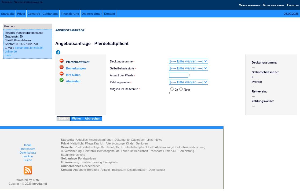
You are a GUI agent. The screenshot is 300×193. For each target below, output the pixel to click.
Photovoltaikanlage (87, 147)
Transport (155, 151)
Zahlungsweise (120, 82)
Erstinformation (137, 169)
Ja (176, 89)
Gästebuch (138, 139)
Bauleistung (186, 151)
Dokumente (122, 139)
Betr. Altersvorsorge (161, 147)
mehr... (9, 55)
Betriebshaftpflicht (135, 147)
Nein (187, 89)
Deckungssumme (121, 61)
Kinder (130, 143)
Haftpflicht (77, 143)
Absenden (73, 81)
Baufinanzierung (91, 162)
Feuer (125, 151)
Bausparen (110, 162)
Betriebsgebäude (108, 151)
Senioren (142, 143)
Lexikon (28, 156)
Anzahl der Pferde (122, 75)
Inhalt (27, 145)
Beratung (93, 169)
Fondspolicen (87, 158)
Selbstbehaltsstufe (122, 68)
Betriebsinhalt (139, 151)
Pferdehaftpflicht (77, 62)
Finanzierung (70, 13)
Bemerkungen (76, 68)
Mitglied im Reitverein (124, 89)
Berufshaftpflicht (111, 147)
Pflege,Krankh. (94, 143)
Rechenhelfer (91, 166)
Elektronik (89, 151)
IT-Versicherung (71, 151)
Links (150, 139)
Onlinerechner (92, 13)
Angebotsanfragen (101, 139)
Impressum (27, 148)
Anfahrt (105, 169)
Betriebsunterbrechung (190, 147)
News (158, 139)
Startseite (7, 13)
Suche (28, 160)
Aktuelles (82, 139)
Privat (21, 13)
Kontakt (109, 13)
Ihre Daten (73, 74)
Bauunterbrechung (73, 154)
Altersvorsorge (115, 143)
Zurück (63, 118)
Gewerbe (34, 13)
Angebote (79, 169)
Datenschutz (28, 152)
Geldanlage (50, 13)
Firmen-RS (170, 151)
